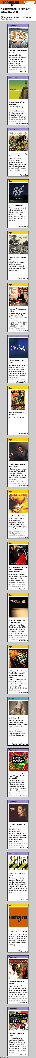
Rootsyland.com (7, 19)
